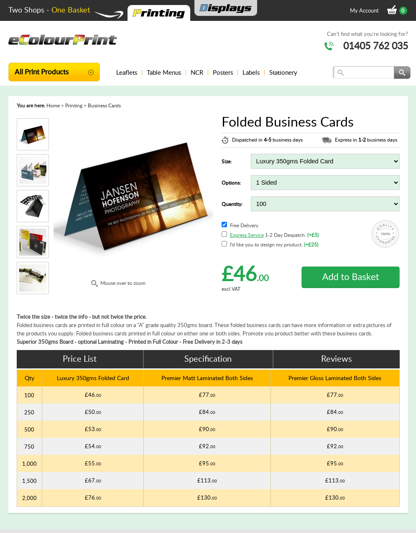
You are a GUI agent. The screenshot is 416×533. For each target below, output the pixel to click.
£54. (93, 446)
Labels (251, 72)
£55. (93, 463)
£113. (207, 480)
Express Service (247, 235)
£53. (93, 429)
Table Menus (164, 72)
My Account (364, 10)
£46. (93, 394)
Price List (80, 358)
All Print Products (42, 71)
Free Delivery (244, 225)
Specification (208, 358)
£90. (207, 429)
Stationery (283, 72)
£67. (93, 480)
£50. (93, 412)
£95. (207, 463)
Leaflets (126, 72)
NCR (197, 72)
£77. (207, 394)
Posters (223, 72)
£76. (93, 497)
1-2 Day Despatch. (274, 235)
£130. (207, 497)
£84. (207, 412)
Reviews (336, 358)
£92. (207, 446)
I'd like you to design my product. (274, 244)
